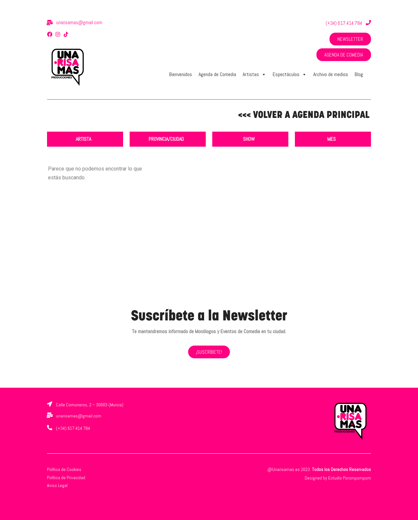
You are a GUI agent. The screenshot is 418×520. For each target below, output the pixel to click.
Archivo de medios (330, 74)
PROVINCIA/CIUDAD (166, 139)
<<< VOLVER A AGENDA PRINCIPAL (303, 115)
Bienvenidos (180, 74)
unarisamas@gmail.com (79, 22)
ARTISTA (83, 139)
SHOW (249, 139)
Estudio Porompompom (349, 478)
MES (331, 139)
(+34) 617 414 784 (344, 23)
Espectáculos (290, 74)
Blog (359, 74)
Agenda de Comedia (217, 74)
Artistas (254, 74)
